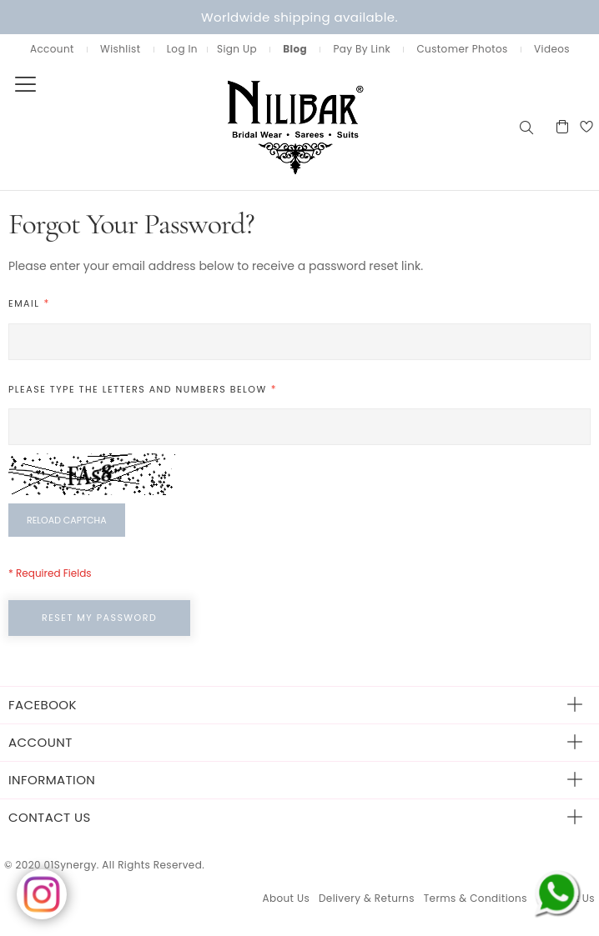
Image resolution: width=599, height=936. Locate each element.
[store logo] (259, 126)
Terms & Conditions (475, 898)
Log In (182, 49)
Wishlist (120, 49)
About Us (286, 898)
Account (52, 49)
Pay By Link (361, 49)
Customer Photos (461, 49)
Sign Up (237, 49)
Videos (552, 49)
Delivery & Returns (367, 898)
